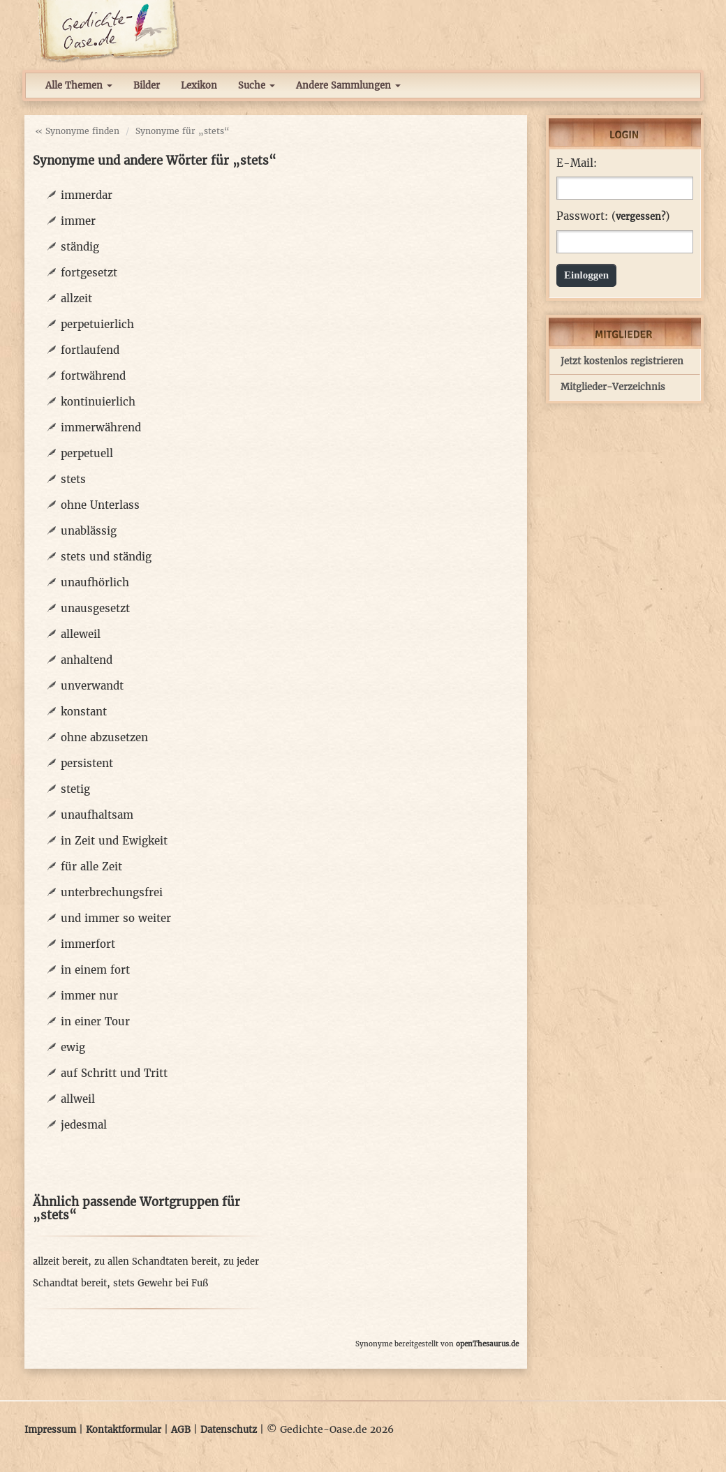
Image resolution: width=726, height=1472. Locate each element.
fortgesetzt (89, 272)
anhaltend (86, 660)
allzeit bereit (60, 1261)
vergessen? (640, 217)
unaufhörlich (95, 582)
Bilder (146, 85)
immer (78, 221)
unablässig (89, 530)
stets (73, 479)
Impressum (50, 1430)
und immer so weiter (116, 918)
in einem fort (95, 969)
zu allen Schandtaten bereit (155, 1261)
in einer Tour (95, 1021)
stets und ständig (106, 556)
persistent (87, 763)
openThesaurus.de (487, 1343)
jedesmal (84, 1124)
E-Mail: (576, 163)
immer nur (89, 995)
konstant (84, 711)
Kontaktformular (123, 1430)
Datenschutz (228, 1430)
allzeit (76, 298)
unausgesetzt (95, 608)
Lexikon (199, 85)
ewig (73, 1047)
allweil (78, 1099)
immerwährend (101, 427)
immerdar (86, 195)
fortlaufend (90, 350)
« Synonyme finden (77, 131)
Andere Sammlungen (348, 85)
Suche (256, 85)
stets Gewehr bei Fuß (160, 1283)
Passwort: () (612, 216)
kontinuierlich (98, 401)
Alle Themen (78, 85)
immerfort (88, 944)
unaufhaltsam (97, 815)
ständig (80, 246)
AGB (181, 1430)
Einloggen (586, 275)
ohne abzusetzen (104, 737)
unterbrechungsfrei (112, 892)
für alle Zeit (91, 866)
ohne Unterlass (100, 505)
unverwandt (92, 685)
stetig (75, 789)
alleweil (81, 634)
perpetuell (87, 453)
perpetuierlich (97, 324)
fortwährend (93, 375)
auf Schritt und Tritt (114, 1073)
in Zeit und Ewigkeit (114, 840)
